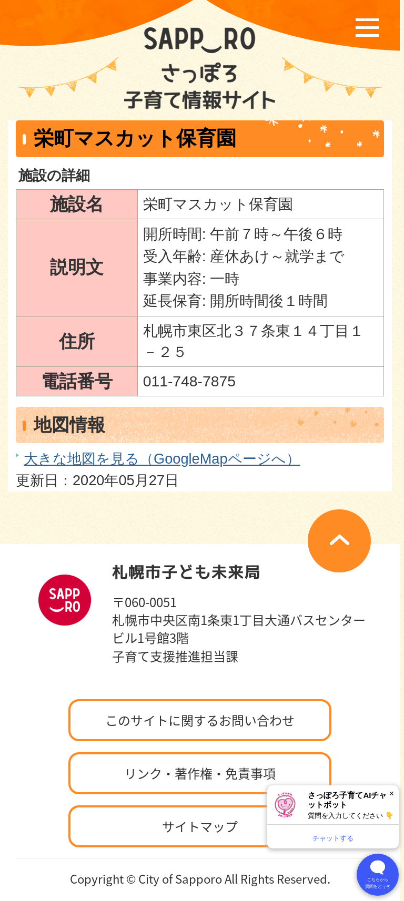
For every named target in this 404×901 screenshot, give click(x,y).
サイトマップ (200, 826)
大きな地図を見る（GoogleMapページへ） (162, 458)
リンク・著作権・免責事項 (200, 773)
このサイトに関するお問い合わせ (200, 720)
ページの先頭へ (339, 540)
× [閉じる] (391, 793)
